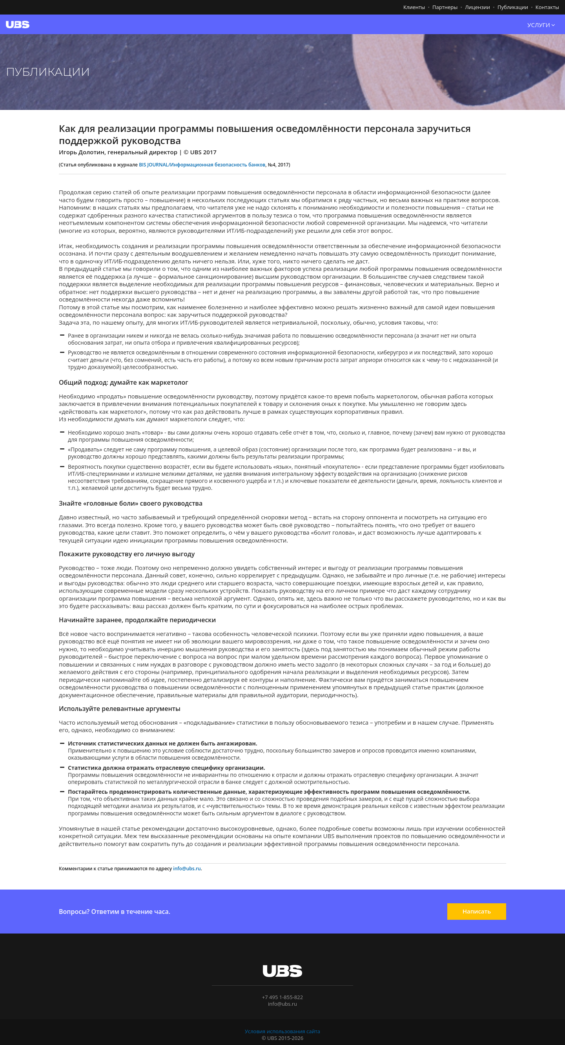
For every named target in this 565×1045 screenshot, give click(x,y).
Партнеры (444, 7)
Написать (477, 911)
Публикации (513, 7)
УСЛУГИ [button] (541, 25)
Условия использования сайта (282, 1031)
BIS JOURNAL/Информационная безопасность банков (202, 164)
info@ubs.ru (186, 868)
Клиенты (414, 7)
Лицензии (477, 7)
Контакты (547, 7)
